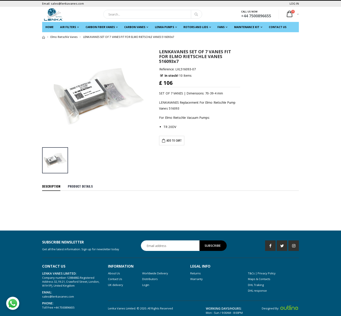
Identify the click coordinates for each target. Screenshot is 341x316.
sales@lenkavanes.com (58, 296)
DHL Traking (256, 285)
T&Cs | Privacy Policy (262, 273)
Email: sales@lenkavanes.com (63, 3)
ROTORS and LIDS (195, 27)
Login (145, 285)
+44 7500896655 (64, 307)
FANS (220, 27)
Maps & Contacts (259, 279)
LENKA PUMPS (164, 27)
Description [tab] (51, 186)
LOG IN (294, 3)
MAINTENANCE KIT (247, 27)
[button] (292, 14)
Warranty (196, 279)
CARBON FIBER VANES (100, 27)
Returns (195, 273)
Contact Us (277, 27)
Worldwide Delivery (155, 273)
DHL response (257, 291)
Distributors (150, 279)
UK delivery (115, 285)
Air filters (68, 27)
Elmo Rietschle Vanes (63, 37)
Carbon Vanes (134, 27)
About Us (114, 273)
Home (49, 27)
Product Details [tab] (80, 186)
